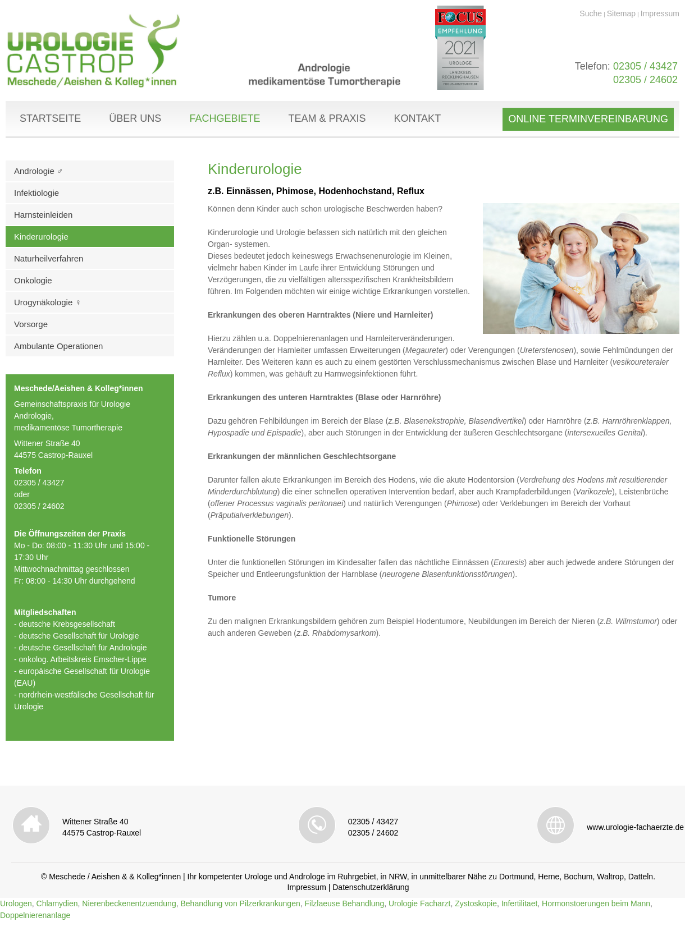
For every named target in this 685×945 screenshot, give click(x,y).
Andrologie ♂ (38, 171)
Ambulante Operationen (58, 346)
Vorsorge (31, 324)
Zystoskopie (476, 903)
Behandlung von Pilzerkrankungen (240, 903)
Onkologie (33, 280)
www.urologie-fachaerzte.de (635, 827)
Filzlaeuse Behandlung (345, 903)
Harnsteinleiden (43, 214)
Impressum (660, 13)
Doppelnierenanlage (35, 915)
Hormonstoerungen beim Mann (596, 903)
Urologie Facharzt (420, 903)
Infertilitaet (519, 903)
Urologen (16, 903)
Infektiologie (36, 193)
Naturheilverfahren (48, 258)
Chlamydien (57, 903)
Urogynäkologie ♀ (47, 302)
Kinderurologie (41, 236)
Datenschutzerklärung (370, 887)
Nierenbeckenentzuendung (129, 903)
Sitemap (621, 13)
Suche (590, 13)
